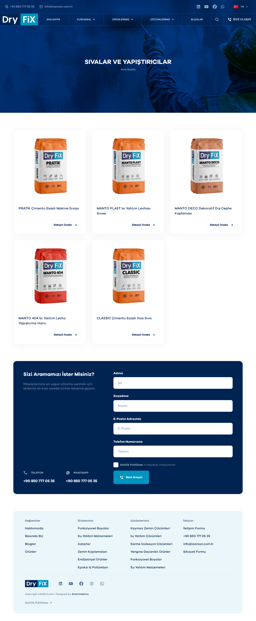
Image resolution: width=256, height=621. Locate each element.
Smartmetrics (80, 594)
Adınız (118, 373)
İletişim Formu (194, 528)
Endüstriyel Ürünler (92, 559)
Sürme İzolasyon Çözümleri (151, 544)
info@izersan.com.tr (198, 544)
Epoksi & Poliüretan (93, 567)
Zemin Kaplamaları (92, 552)
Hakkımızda (34, 528)
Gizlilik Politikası (132, 465)
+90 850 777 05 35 (39, 481)
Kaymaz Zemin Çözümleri (150, 528)
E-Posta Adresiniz (127, 419)
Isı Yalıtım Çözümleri (146, 536)
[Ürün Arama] (217, 19)
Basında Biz (34, 536)
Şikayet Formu (194, 552)
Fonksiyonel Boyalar (93, 528)
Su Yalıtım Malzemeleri (95, 536)
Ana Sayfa (53, 19)
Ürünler (30, 552)
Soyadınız (121, 396)
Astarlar (84, 544)
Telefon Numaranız (128, 442)
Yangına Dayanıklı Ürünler (150, 552)
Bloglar (197, 19)
